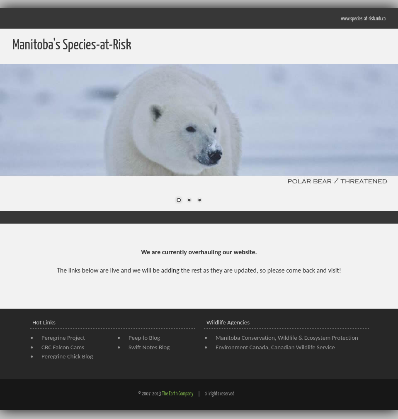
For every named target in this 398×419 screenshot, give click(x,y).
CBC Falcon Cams (62, 347)
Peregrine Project (63, 337)
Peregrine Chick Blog (67, 356)
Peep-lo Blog (144, 337)
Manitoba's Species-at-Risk (71, 45)
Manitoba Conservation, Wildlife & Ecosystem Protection (287, 337)
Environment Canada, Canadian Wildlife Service (275, 347)
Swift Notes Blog (149, 347)
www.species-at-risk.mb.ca (363, 19)
